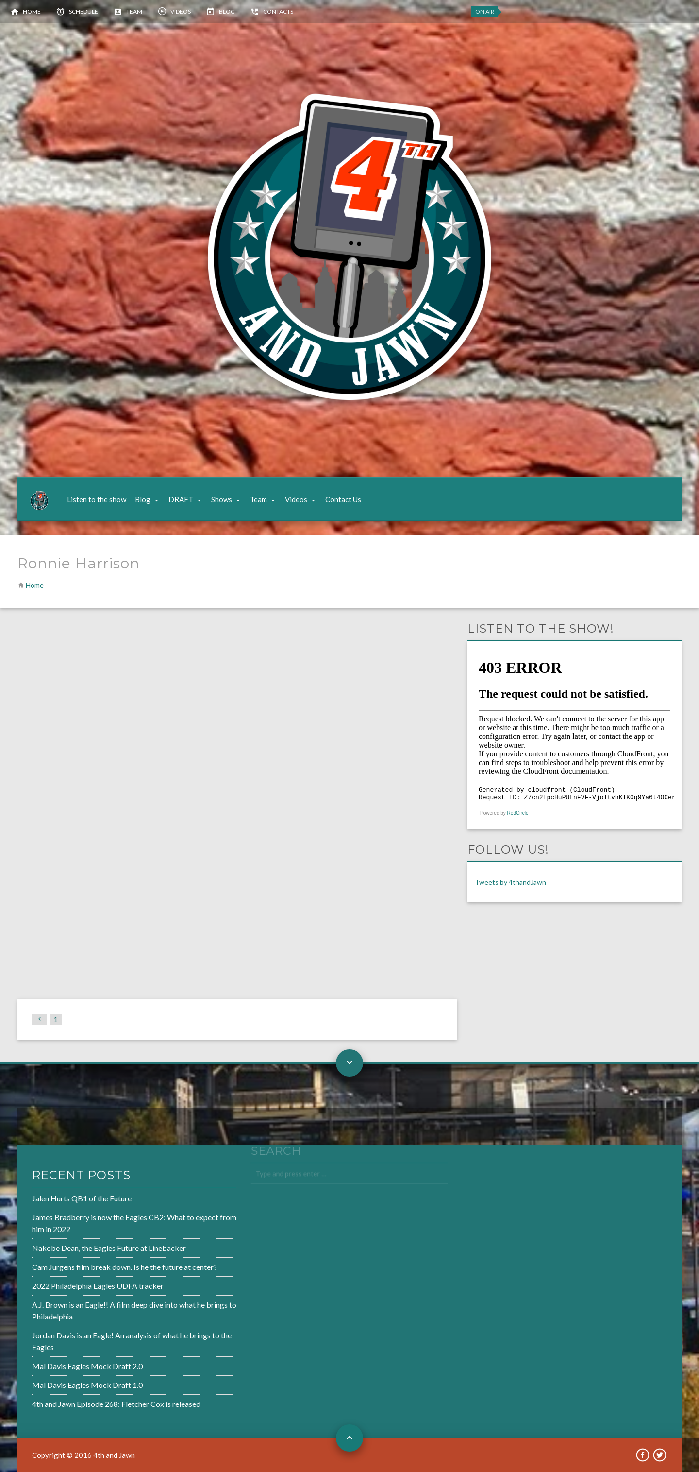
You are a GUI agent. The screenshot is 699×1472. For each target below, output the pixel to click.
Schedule (83, 11)
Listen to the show (96, 499)
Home (32, 11)
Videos (180, 11)
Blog (227, 11)
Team (134, 11)
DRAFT (180, 499)
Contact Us (343, 499)
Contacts (278, 11)
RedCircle (518, 813)
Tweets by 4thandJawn (510, 882)
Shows (221, 499)
